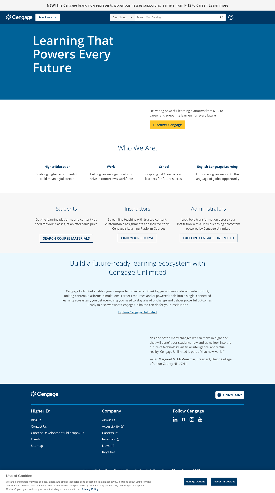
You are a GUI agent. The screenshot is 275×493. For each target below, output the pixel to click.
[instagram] (192, 419)
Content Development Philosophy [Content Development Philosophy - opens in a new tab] (56, 433)
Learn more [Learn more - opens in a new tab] (218, 5)
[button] (231, 17)
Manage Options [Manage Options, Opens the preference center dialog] (195, 481)
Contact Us (39, 426)
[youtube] (200, 419)
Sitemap (37, 445)
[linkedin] (175, 419)
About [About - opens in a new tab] (107, 420)
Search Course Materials (66, 238)
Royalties (108, 452)
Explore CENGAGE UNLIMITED (208, 238)
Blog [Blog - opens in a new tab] (34, 420)
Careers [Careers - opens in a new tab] (108, 433)
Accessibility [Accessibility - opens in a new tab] (111, 426)
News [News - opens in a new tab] (106, 445)
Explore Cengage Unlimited (137, 312)
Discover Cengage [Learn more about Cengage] (167, 125)
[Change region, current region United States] (229, 395)
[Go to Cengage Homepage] (19, 17)
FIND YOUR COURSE (137, 238)
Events (36, 439)
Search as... (123, 17)
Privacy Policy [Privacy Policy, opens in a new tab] (90, 489)
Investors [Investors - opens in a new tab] (109, 439)
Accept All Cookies (224, 481)
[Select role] (47, 17)
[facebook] (183, 419)
